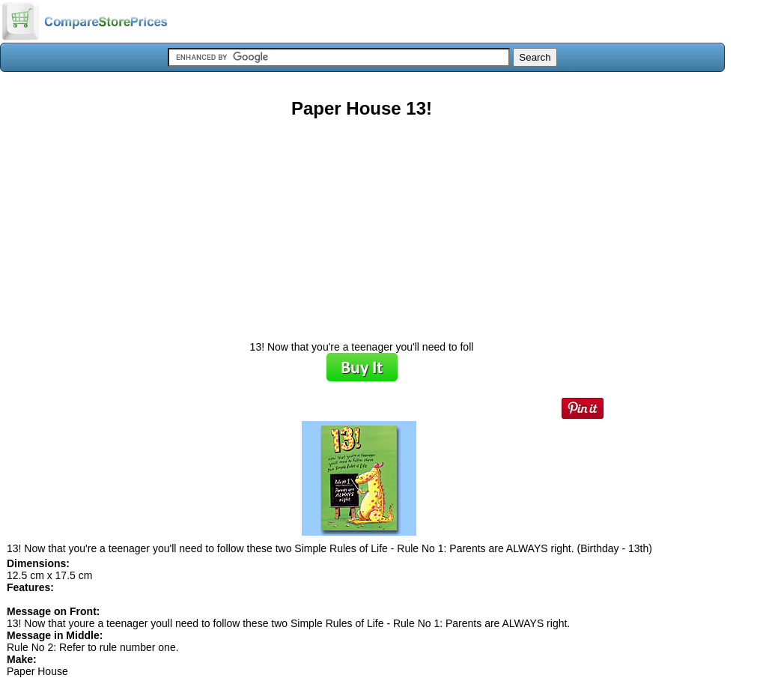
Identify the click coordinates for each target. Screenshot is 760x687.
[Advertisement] (361, 224)
